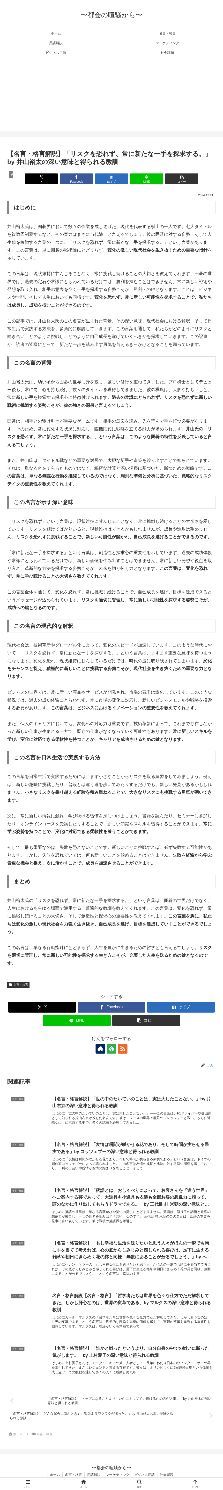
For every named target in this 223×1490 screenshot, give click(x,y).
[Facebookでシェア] (76, 178)
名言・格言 (18, 984)
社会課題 (166, 1475)
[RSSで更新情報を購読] (122, 1049)
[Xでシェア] (41, 178)
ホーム (55, 1475)
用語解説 (94, 1475)
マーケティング (117, 1475)
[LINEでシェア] (146, 178)
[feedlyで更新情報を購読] (111, 1049)
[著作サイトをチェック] (100, 1049)
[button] (181, 178)
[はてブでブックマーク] (111, 178)
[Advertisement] (111, 97)
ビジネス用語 (144, 1475)
